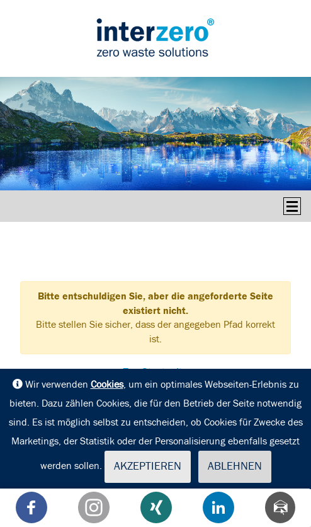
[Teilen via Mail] (280, 507)
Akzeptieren (147, 466)
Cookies (107, 384)
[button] (31, 507)
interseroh (155, 37)
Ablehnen (235, 466)
